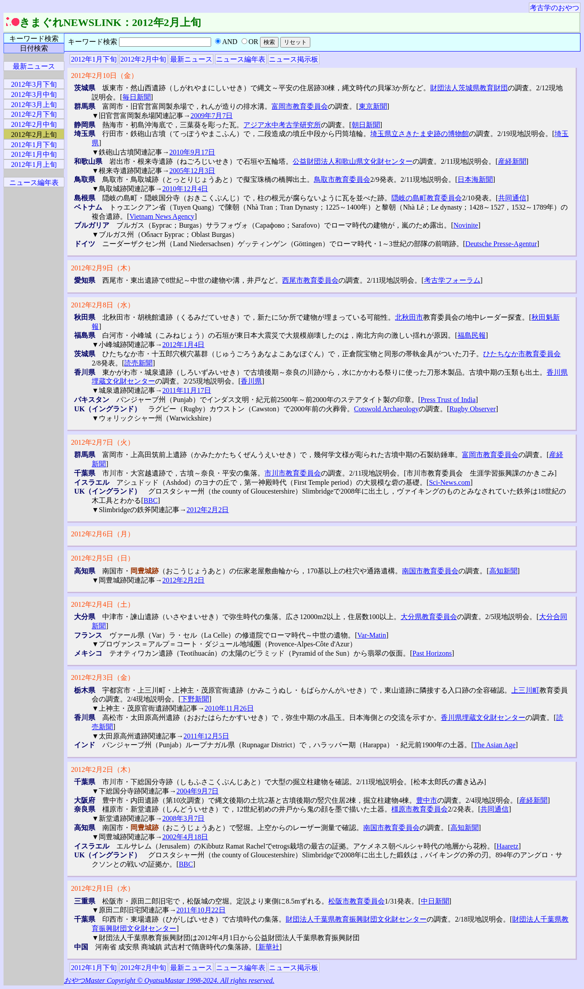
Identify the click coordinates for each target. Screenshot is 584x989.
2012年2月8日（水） (102, 305)
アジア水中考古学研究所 (282, 125)
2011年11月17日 (186, 390)
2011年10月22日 (200, 910)
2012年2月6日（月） (102, 534)
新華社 (268, 947)
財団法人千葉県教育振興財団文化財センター (356, 919)
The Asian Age (495, 745)
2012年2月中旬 (143, 59)
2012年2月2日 (207, 509)
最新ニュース (191, 59)
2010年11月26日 (229, 708)
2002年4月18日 (185, 837)
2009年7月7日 (211, 115)
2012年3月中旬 (34, 94)
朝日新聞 (366, 125)
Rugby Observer (472, 409)
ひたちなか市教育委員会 (522, 354)
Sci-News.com (449, 482)
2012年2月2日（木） (102, 769)
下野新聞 (195, 699)
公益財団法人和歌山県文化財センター (353, 161)
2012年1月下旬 (94, 59)
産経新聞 (512, 161)
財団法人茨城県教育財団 (469, 88)
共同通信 (512, 198)
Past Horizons (432, 653)
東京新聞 (373, 106)
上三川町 (525, 690)
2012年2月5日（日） (102, 558)
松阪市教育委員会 (356, 901)
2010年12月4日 (185, 188)
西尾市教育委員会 (310, 280)
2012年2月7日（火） (102, 442)
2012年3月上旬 (34, 104)
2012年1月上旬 (34, 164)
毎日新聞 (137, 97)
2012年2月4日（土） (102, 604)
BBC (151, 500)
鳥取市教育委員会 (342, 179)
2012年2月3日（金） (102, 677)
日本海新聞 (475, 179)
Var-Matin (371, 635)
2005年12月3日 (192, 170)
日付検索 (34, 48)
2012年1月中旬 (34, 154)
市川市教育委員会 (292, 473)
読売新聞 (138, 363)
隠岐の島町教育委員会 (426, 198)
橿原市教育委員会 (419, 809)
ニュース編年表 (240, 59)
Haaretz (507, 846)
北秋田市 (409, 317)
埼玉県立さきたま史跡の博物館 (419, 133)
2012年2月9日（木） (102, 268)
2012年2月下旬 (34, 114)
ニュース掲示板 (293, 59)
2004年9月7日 (197, 791)
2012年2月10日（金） (104, 75)
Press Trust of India (448, 399)
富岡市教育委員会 (300, 106)
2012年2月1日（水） (102, 888)
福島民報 (472, 335)
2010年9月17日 (192, 152)
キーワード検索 (34, 38)
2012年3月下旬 (34, 84)
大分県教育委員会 (429, 616)
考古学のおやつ (554, 7)
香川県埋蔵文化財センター (483, 717)
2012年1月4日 (183, 344)
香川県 (251, 381)
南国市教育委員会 (430, 571)
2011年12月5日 (206, 736)
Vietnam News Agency (162, 216)
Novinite (466, 225)
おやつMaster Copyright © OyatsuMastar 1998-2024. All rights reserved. (169, 980)
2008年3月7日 (183, 818)
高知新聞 (503, 571)
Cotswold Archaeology (386, 409)
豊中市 (426, 800)
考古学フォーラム (452, 280)
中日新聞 (435, 901)
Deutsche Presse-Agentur (501, 243)
